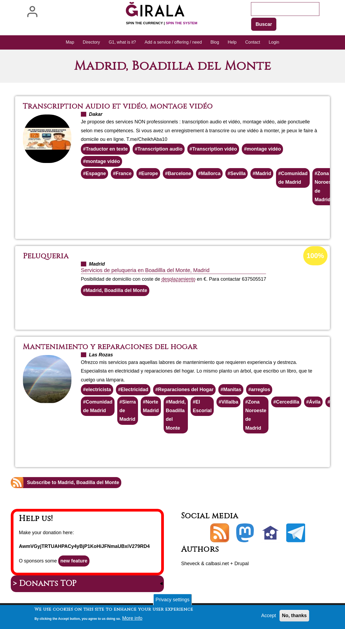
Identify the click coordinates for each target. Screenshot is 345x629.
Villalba (229, 402)
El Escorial (202, 406)
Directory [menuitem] (91, 42)
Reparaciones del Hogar (185, 389)
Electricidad (134, 389)
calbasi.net (217, 563)
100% (315, 255)
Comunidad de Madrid (293, 178)
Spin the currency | (161, 23)
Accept (268, 617)
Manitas (232, 389)
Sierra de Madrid (127, 410)
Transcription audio (159, 149)
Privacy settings (172, 600)
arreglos (260, 389)
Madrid (263, 173)
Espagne (96, 173)
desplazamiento (178, 279)
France (124, 173)
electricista (98, 389)
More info (132, 619)
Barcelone (179, 173)
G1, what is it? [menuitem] (122, 42)
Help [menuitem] (232, 42)
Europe (149, 173)
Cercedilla (287, 402)
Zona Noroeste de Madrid (325, 186)
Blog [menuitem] (215, 42)
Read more (184, 220)
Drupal (241, 563)
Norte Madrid (151, 406)
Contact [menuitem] (252, 42)
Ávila (314, 402)
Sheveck (190, 563)
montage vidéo (264, 149)
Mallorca (210, 173)
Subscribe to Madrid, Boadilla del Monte (73, 482)
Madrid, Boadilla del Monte (116, 290)
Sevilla (238, 173)
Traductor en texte (107, 149)
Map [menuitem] (70, 42)
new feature (73, 561)
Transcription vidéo (214, 149)
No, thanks (294, 617)
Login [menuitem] (274, 42)
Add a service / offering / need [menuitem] (173, 42)
